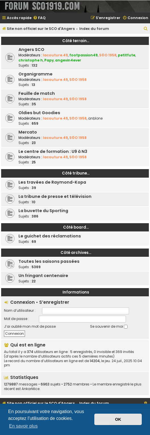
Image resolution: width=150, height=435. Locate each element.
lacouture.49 (55, 55)
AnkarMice (30, 389)
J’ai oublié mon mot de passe (30, 326)
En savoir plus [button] (23, 426)
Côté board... (76, 227)
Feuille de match (36, 93)
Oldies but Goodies (39, 113)
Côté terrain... (75, 41)
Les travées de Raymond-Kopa (52, 182)
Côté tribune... (75, 173)
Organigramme (35, 74)
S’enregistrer (54, 302)
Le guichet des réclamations (49, 236)
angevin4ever (68, 60)
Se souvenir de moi (109, 326)
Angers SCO (31, 49)
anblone (95, 118)
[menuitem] (39, 18)
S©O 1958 (107, 55)
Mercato (27, 132)
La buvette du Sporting (43, 211)
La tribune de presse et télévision (54, 196)
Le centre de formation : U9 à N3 (52, 151)
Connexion (22, 302)
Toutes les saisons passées (49, 261)
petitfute (126, 55)
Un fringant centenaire (43, 275)
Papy (49, 60)
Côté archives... (76, 252)
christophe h (30, 60)
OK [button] (118, 419)
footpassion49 (83, 55)
